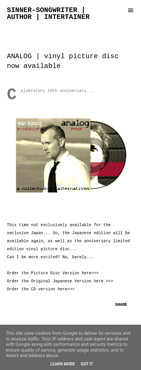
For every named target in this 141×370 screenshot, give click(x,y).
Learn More (62, 364)
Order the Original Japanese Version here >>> (60, 281)
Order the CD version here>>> (40, 289)
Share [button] (121, 304)
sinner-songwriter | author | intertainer (48, 13)
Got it (87, 364)
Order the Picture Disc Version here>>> (52, 273)
